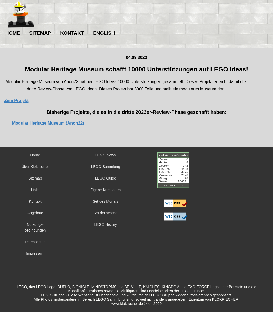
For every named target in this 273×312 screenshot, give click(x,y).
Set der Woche (105, 213)
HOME (12, 33)
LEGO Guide (105, 178)
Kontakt (35, 201)
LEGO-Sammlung (105, 167)
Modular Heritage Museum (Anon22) (48, 123)
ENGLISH (104, 33)
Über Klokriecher (35, 167)
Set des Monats (105, 201)
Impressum (35, 253)
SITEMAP (40, 33)
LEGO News (105, 155)
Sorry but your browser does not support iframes (175, 173)
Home (35, 155)
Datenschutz (35, 242)
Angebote (35, 213)
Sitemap (35, 178)
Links (35, 190)
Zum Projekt (16, 100)
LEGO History (105, 224)
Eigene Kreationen (105, 190)
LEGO (185, 291)
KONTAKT (72, 33)
